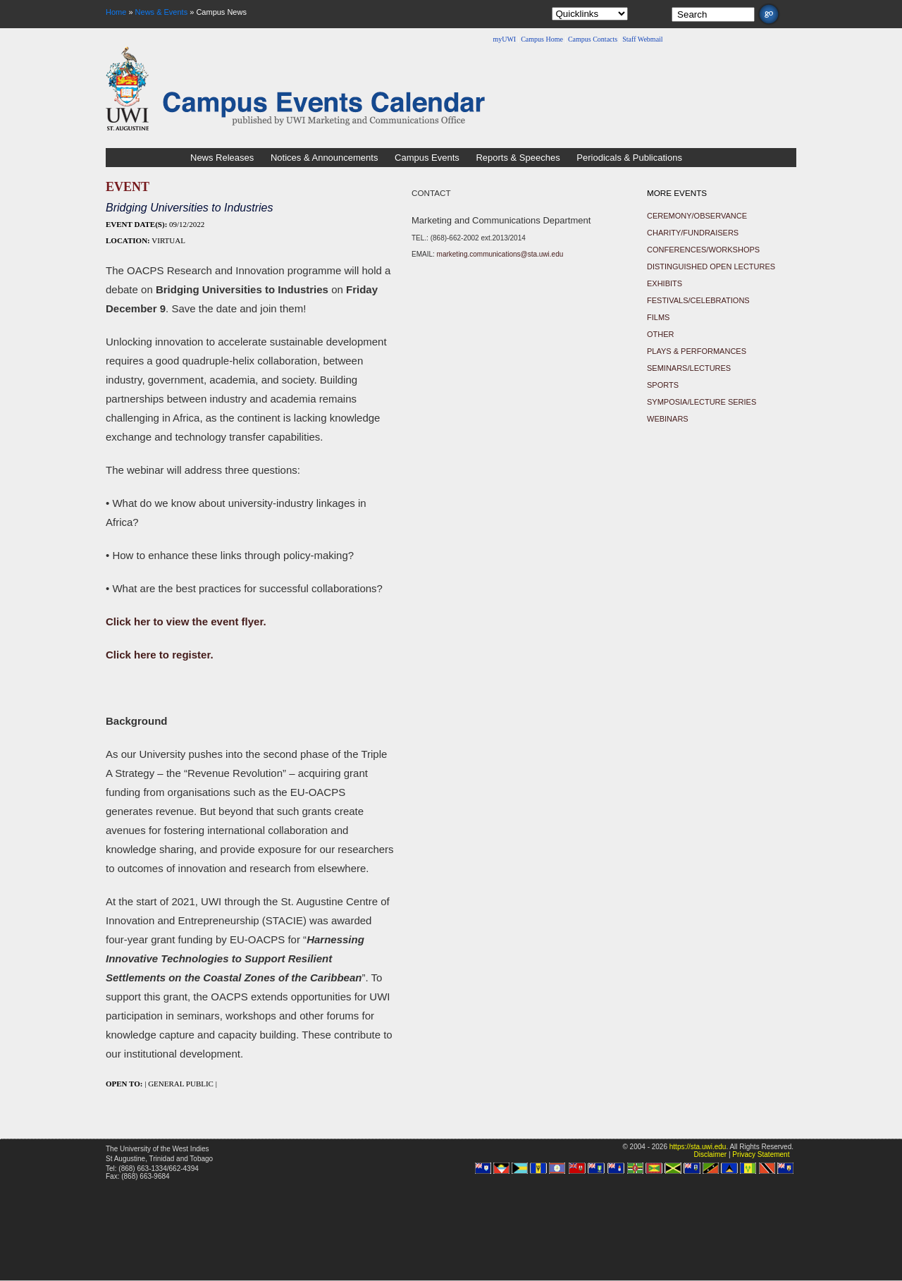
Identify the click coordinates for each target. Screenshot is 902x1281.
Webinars (667, 419)
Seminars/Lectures (689, 368)
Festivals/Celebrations (698, 300)
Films (658, 317)
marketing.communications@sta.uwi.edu (500, 254)
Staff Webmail (642, 39)
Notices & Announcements (324, 157)
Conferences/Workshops (703, 249)
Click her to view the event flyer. (186, 621)
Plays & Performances (696, 351)
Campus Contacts (592, 39)
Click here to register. (160, 655)
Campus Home (542, 39)
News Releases (222, 157)
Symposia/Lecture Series (701, 402)
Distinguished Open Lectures (711, 266)
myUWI (504, 39)
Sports (663, 385)
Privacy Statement (760, 1154)
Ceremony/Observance (697, 216)
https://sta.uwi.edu (698, 1147)
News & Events (161, 12)
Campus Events (427, 157)
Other (660, 334)
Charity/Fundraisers (693, 232)
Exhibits (664, 283)
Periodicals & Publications (629, 157)
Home (116, 12)
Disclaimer (710, 1154)
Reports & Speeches (518, 157)
